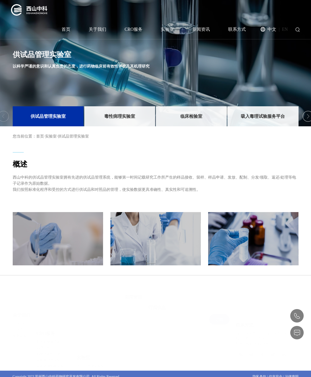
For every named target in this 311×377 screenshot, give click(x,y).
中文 (272, 29)
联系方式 (237, 29)
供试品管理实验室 (48, 116)
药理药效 (43, 327)
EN (285, 29)
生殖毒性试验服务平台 (94, 364)
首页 (66, 29)
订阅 (219, 310)
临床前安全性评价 (50, 321)
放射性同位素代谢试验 (53, 351)
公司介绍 (19, 311)
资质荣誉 (19, 323)
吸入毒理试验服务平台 (263, 116)
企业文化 (19, 317)
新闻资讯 (201, 29)
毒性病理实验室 (119, 116)
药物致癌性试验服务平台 (95, 370)
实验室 (167, 29)
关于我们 (97, 29)
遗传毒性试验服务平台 (94, 358)
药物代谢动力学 (48, 333)
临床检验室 (191, 116)
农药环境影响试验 (50, 345)
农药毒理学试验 (48, 339)
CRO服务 (133, 29)
